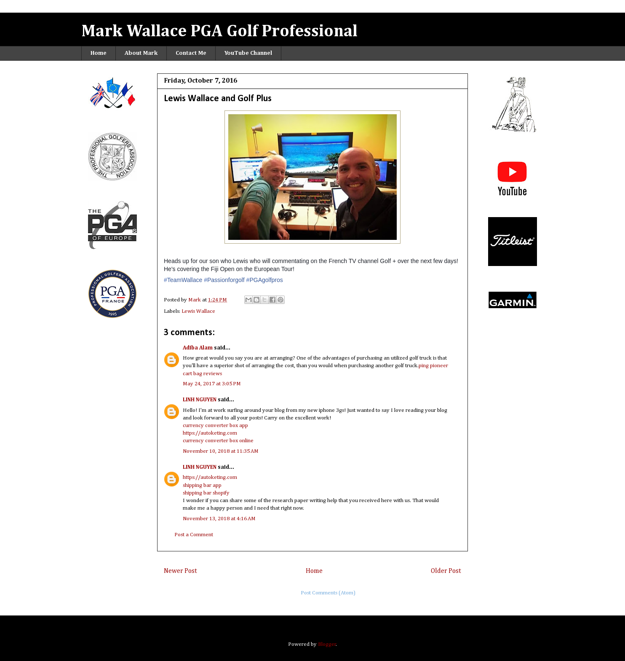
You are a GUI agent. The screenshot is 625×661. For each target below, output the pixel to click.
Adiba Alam (198, 348)
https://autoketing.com (210, 433)
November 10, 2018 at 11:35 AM (221, 451)
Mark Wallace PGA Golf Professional (219, 31)
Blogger (327, 644)
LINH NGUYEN (199, 400)
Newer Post (180, 571)
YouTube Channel (248, 53)
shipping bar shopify (206, 493)
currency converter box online (218, 440)
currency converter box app (215, 425)
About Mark (141, 53)
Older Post (446, 571)
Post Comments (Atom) (328, 593)
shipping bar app (202, 485)
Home (99, 53)
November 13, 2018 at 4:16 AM (219, 518)
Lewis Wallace (198, 311)
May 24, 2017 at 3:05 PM (212, 384)
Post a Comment (193, 534)
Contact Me (191, 53)
